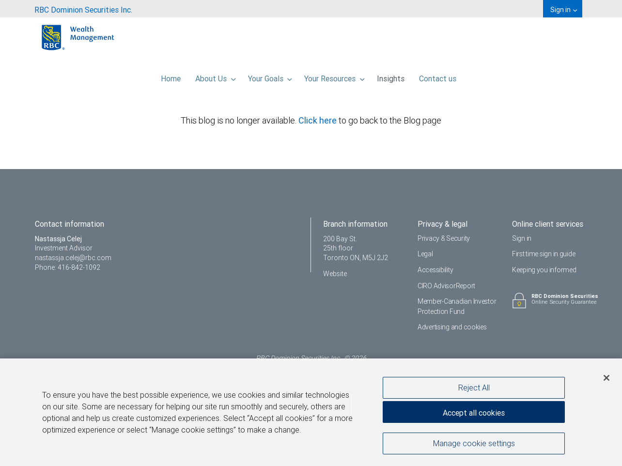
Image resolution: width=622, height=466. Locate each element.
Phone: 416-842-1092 (67, 267)
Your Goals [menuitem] (270, 76)
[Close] (606, 377)
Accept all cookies (474, 413)
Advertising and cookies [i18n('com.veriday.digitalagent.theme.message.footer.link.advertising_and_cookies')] (452, 327)
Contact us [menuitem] (437, 76)
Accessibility (435, 269)
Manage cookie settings (474, 443)
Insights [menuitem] (390, 76)
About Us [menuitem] (215, 76)
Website (335, 273)
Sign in (521, 238)
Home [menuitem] (171, 76)
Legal (425, 253)
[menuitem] (83, 8)
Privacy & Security (444, 238)
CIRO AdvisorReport (446, 285)
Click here (318, 120)
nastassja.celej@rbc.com (73, 257)
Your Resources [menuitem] (334, 76)
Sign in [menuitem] (563, 9)
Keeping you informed (544, 269)
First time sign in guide (543, 253)
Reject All (474, 387)
